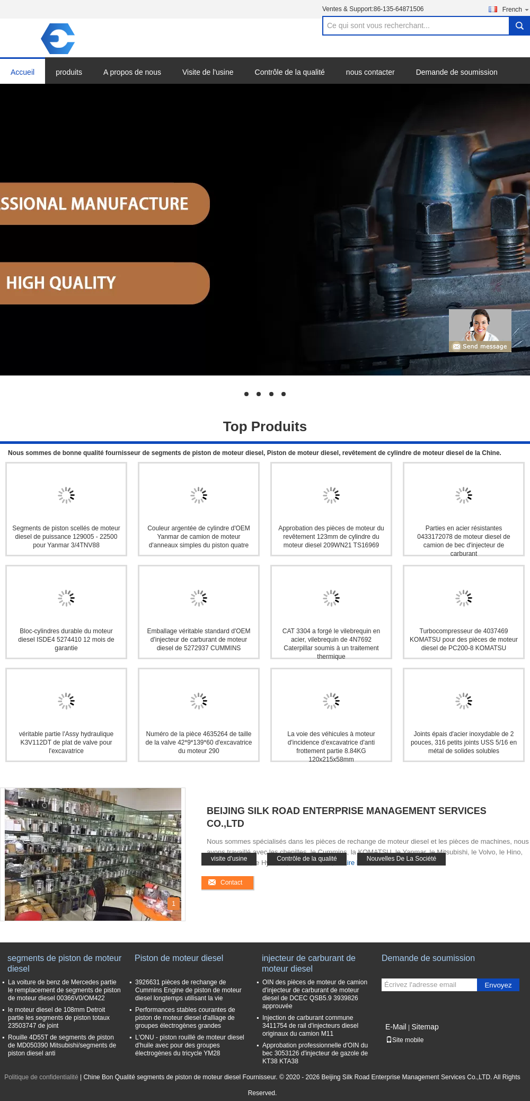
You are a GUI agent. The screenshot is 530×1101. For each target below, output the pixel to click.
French (516, 9)
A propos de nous (132, 72)
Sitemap (424, 1027)
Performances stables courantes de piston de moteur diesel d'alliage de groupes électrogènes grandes (185, 1017)
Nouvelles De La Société (401, 858)
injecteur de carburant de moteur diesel (309, 963)
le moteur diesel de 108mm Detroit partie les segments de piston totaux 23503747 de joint (59, 1017)
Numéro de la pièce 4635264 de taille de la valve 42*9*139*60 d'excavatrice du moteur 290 (198, 742)
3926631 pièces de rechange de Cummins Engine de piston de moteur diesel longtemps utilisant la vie (188, 990)
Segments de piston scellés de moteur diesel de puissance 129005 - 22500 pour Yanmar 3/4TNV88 (66, 537)
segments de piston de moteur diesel (64, 963)
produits (69, 72)
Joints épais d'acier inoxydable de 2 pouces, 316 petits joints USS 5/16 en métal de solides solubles (464, 742)
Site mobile (404, 1040)
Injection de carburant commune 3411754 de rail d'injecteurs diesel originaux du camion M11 (310, 1025)
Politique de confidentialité (41, 1077)
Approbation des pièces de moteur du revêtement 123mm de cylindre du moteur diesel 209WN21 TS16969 (331, 537)
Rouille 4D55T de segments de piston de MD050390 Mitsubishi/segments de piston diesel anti (62, 1045)
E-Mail (396, 1027)
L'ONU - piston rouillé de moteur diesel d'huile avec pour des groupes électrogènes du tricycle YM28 (189, 1045)
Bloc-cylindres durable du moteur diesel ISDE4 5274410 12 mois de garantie (66, 639)
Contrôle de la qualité (290, 72)
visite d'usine (229, 858)
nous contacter (370, 72)
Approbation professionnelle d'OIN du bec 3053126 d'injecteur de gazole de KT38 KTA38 (315, 1053)
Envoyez (497, 985)
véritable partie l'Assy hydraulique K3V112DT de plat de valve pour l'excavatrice (66, 742)
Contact (231, 882)
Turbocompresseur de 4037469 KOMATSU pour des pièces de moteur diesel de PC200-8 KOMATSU (464, 639)
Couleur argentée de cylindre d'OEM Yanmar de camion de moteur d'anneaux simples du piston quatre (198, 537)
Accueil (22, 72)
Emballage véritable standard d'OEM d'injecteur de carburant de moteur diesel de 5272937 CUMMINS (198, 639)
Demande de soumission (457, 72)
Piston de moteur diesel (179, 958)
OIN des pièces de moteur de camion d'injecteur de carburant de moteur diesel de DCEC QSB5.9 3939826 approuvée (314, 994)
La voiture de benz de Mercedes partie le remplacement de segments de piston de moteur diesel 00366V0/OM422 (64, 990)
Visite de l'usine (208, 72)
